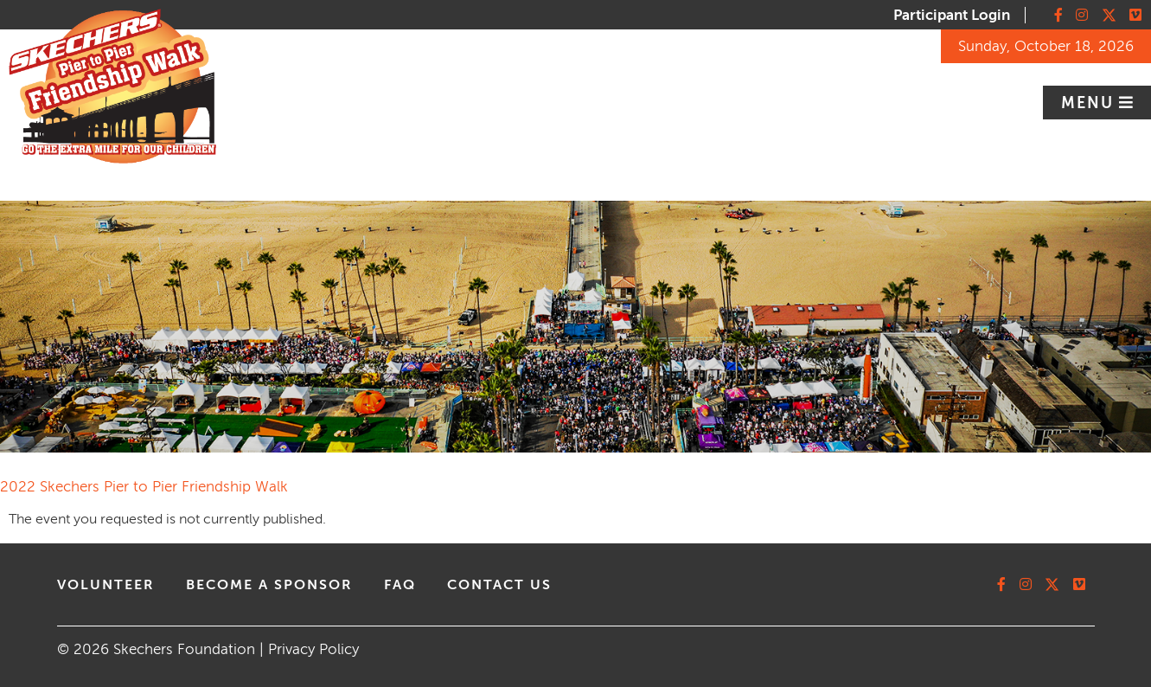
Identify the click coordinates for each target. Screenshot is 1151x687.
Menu (1090, 103)
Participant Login (951, 15)
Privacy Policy (313, 649)
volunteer (106, 585)
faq (400, 585)
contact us (499, 585)
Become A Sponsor (269, 585)
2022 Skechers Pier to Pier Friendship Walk (144, 486)
